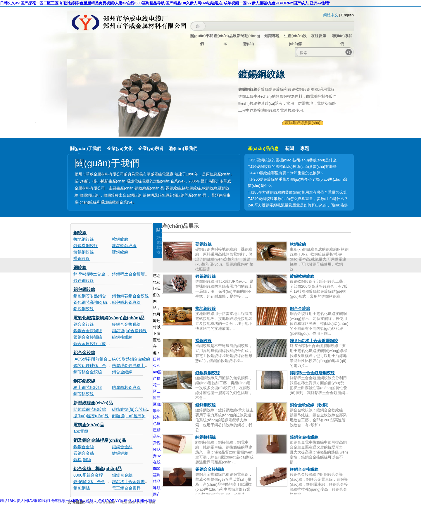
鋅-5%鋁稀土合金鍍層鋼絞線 (99, 274)
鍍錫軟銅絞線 (124, 245)
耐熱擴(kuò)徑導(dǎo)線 (134, 415)
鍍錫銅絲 (120, 453)
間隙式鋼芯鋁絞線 (89, 409)
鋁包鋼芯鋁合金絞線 (130, 296)
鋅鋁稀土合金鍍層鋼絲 (132, 481)
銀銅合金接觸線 (87, 337)
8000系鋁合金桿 (88, 475)
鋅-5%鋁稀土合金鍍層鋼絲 (97, 481)
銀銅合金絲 (122, 446)
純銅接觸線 (122, 337)
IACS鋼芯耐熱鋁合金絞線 (96, 359)
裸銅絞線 (81, 258)
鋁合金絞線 (84, 352)
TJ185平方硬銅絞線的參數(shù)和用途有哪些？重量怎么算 (297, 192)
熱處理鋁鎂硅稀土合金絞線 (136, 365)
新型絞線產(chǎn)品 (93, 402)
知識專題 (271, 36)
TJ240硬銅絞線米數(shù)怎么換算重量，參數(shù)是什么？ (298, 198)
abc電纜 (80, 431)
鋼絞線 (80, 267)
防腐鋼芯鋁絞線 (126, 387)
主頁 (198, 26)
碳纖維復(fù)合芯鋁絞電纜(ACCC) (142, 409)
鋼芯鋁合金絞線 (87, 372)
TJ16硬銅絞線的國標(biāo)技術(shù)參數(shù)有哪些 (292, 166)
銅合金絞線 (83, 324)
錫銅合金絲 (83, 446)
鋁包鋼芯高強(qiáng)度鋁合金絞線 (104, 302)
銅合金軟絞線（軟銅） (93, 343)
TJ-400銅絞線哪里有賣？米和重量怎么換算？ (286, 173)
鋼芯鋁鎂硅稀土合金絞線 (95, 365)
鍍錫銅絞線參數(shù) (302, 122)
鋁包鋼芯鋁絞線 (126, 302)
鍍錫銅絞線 (83, 252)
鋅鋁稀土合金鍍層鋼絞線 (134, 274)
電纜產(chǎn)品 (88, 424)
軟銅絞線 (120, 239)
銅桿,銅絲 (82, 459)
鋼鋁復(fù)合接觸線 (129, 330)
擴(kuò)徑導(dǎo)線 (91, 415)
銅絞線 (80, 232)
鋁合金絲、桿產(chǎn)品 (97, 468)
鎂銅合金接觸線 (126, 324)
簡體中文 (330, 15)
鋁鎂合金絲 (122, 475)
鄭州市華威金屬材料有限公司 (128, 22)
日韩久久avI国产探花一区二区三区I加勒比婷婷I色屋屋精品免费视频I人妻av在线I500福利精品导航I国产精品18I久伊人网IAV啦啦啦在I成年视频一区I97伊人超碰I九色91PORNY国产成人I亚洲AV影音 (165, 3)
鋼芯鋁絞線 (84, 380)
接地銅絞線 (83, 239)
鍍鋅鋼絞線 (83, 280)
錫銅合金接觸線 (87, 330)
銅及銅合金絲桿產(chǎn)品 (99, 440)
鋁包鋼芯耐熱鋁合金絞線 (95, 296)
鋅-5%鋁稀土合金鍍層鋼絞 (314, 340)
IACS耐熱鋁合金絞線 (131, 359)
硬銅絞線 (120, 252)
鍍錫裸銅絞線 (85, 245)
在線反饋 (318, 36)
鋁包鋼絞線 (84, 289)
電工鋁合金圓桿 (126, 488)
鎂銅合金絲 (83, 453)
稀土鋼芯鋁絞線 (87, 387)
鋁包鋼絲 (81, 488)
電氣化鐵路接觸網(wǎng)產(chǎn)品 (108, 317)
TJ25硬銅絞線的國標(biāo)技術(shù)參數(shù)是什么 (292, 160)
